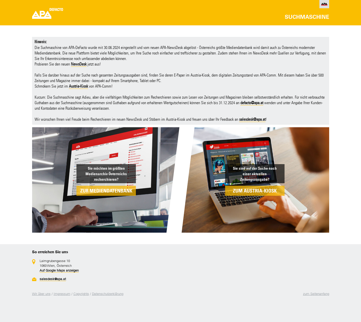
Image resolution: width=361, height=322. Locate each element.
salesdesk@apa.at (252, 119)
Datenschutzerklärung (107, 294)
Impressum (62, 294)
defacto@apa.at (251, 102)
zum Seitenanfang (316, 294)
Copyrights (81, 294)
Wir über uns (41, 294)
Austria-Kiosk (78, 86)
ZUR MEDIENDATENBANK (106, 191)
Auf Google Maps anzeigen (59, 270)
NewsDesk (78, 64)
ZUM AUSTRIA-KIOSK (255, 191)
